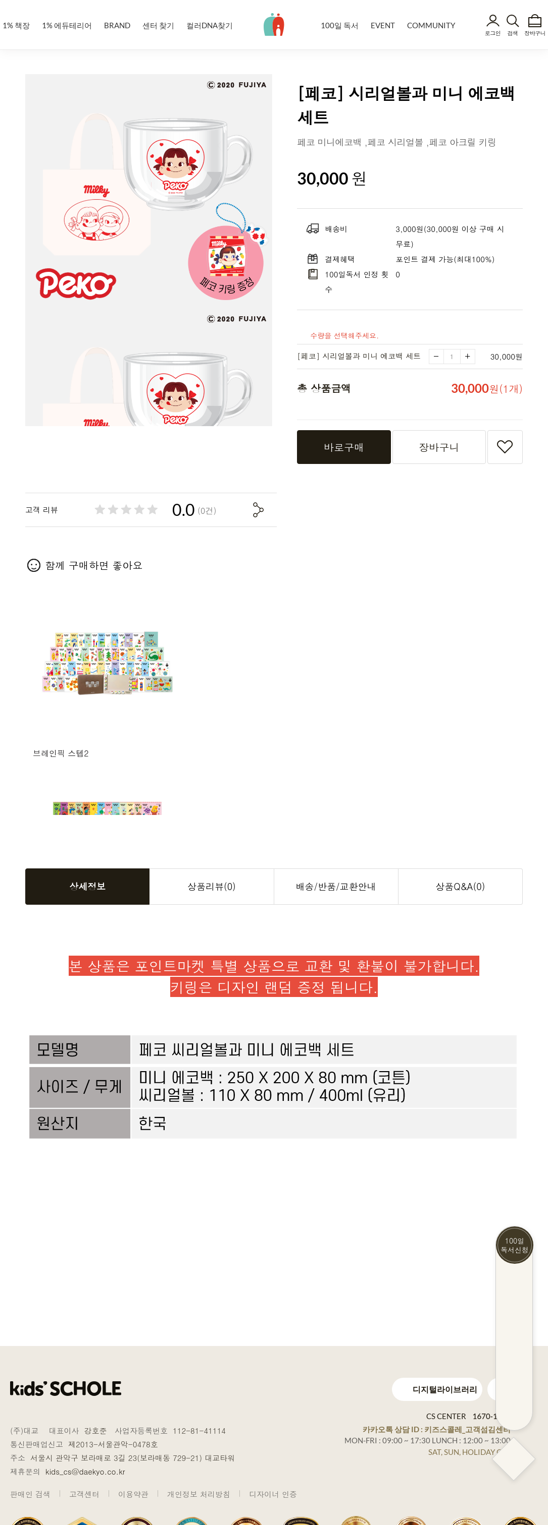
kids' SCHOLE (274, 24)
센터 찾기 (158, 25)
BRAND (117, 25)
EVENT (383, 25)
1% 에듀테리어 (67, 25)
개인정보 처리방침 (198, 1494)
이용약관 (133, 1494)
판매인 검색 (30, 1494)
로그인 (493, 33)
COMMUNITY (431, 25)
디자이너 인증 (273, 1494)
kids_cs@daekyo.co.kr (85, 1471)
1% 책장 (16, 25)
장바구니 (534, 33)
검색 (512, 33)
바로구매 (344, 448)
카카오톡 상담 (437, 1429)
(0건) (206, 512)
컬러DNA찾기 (209, 25)
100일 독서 (340, 25)
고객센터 (84, 1494)
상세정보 (87, 887)
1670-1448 (492, 1416)
